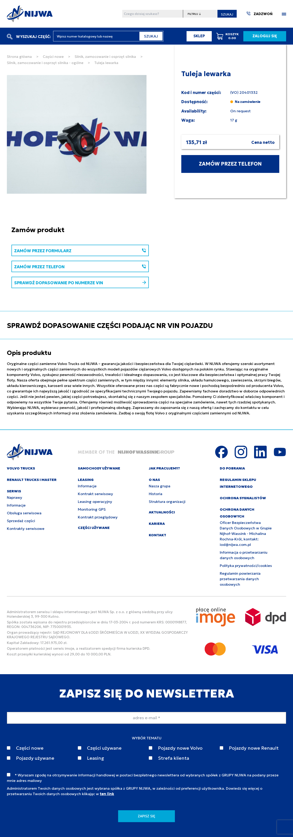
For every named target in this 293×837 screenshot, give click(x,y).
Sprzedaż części (21, 520)
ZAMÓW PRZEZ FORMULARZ (80, 250)
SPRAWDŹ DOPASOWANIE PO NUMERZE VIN (80, 282)
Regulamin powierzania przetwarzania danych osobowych (240, 579)
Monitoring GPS (92, 509)
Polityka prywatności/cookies (246, 565)
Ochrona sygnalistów (243, 498)
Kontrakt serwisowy (95, 493)
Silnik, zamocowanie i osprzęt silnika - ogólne (45, 63)
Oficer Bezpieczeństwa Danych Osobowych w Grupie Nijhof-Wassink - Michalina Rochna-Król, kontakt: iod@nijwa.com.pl (246, 533)
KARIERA (157, 523)
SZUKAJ (227, 14)
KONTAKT (157, 535)
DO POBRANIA (232, 468)
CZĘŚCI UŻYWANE (94, 528)
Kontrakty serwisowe (25, 528)
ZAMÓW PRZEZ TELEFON (230, 164)
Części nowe (53, 56)
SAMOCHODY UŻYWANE (99, 468)
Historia (155, 493)
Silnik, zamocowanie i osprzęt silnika (105, 56)
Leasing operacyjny (95, 501)
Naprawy (14, 497)
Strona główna (19, 56)
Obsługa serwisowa (24, 513)
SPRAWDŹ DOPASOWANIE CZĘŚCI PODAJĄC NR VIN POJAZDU (110, 325)
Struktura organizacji (167, 501)
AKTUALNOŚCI (162, 512)
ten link (107, 793)
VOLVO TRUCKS (21, 468)
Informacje (16, 505)
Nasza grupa (159, 486)
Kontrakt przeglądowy (98, 517)
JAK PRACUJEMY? (164, 468)
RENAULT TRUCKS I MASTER (32, 480)
